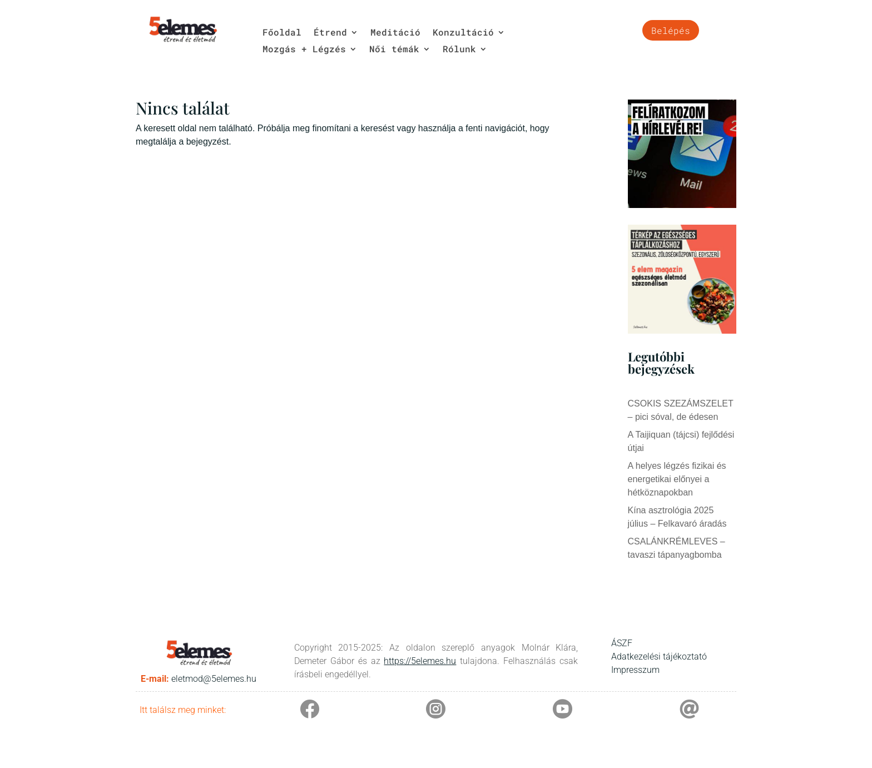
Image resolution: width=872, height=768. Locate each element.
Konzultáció (463, 33)
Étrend (330, 33)
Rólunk (459, 49)
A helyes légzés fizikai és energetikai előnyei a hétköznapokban (677, 479)
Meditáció (395, 33)
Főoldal (281, 33)
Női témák (394, 49)
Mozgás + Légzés (304, 49)
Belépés (670, 30)
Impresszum (635, 670)
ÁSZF (621, 643)
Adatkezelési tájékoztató (659, 656)
